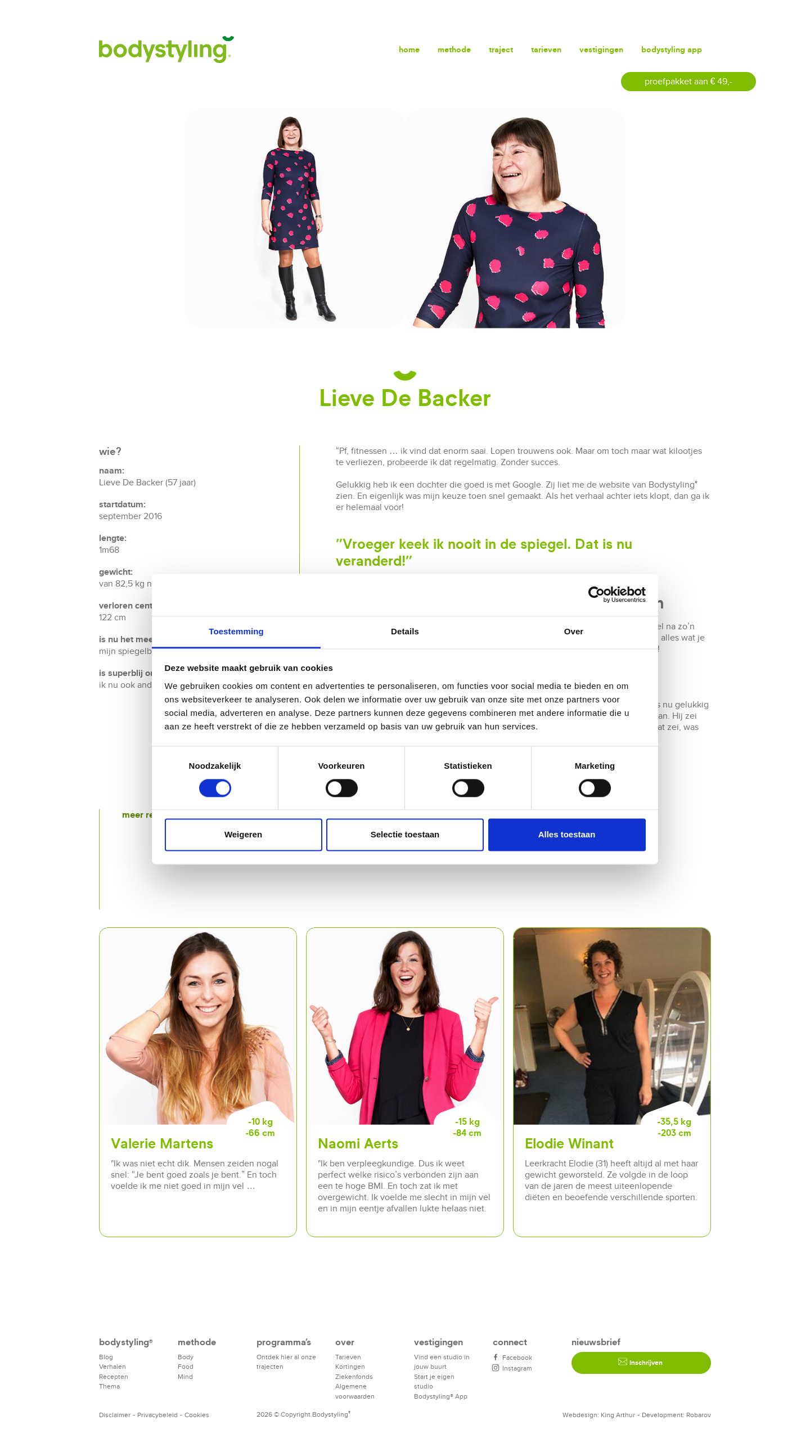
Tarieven (546, 49)
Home (409, 49)
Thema (109, 1386)
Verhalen (112, 1366)
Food (186, 1366)
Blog (106, 1357)
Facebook (512, 1357)
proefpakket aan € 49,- (689, 81)
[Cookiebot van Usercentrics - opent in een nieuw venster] (596, 594)
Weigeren (243, 835)
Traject (501, 49)
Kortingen (350, 1366)
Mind (185, 1376)
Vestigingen (601, 49)
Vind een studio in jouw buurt (442, 1362)
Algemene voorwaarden (355, 1391)
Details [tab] (405, 631)
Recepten (113, 1376)
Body (186, 1357)
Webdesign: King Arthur (598, 1414)
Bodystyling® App (440, 1396)
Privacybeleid (157, 1414)
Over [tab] (574, 631)
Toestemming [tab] (236, 631)
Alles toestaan (567, 835)
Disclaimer (114, 1414)
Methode (454, 49)
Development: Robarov (676, 1414)
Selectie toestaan (405, 835)
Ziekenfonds (354, 1376)
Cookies (196, 1414)
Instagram (512, 1368)
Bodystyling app (671, 49)
